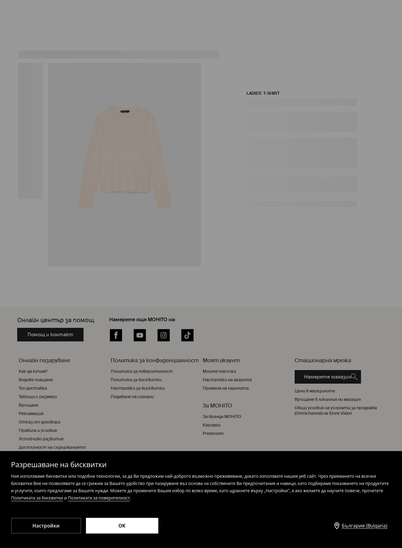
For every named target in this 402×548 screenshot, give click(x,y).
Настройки (45, 526)
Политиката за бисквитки (37, 497)
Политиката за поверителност (99, 497)
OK (122, 526)
